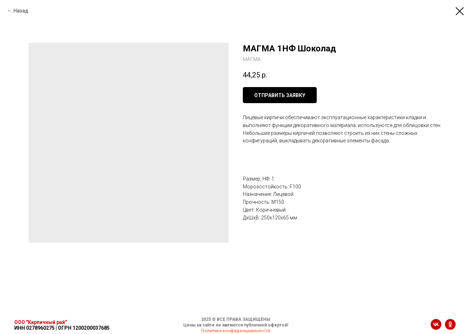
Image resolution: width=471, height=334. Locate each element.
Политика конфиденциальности (235, 330)
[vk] (436, 328)
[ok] (450, 328)
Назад (21, 11)
